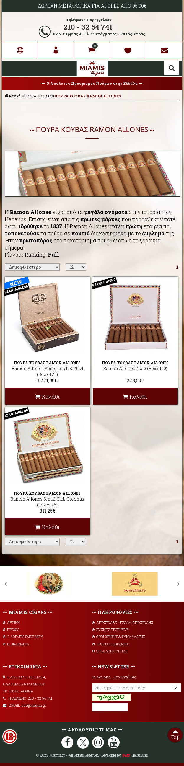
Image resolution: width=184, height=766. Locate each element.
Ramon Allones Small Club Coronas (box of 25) (47, 502)
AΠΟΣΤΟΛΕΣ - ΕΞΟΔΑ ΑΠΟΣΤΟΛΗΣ (122, 622)
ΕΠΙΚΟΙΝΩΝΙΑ (16, 643)
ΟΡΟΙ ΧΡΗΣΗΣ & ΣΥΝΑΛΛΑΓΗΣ (118, 636)
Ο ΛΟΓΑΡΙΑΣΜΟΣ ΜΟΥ (23, 636)
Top (175, 734)
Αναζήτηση (171, 68)
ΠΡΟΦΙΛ (11, 629)
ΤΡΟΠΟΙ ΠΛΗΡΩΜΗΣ (110, 643)
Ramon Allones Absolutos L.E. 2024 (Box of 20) (47, 371)
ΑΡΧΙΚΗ (11, 622)
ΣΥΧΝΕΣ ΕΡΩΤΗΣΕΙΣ (110, 629)
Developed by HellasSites (124, 755)
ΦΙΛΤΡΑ (92, 110)
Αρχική (13, 96)
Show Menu (11, 68)
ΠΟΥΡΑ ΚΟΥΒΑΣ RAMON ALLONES (87, 96)
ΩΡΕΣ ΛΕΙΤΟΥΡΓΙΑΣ (109, 650)
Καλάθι (47, 396)
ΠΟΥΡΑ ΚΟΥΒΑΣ (38, 96)
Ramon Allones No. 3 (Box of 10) (135, 368)
